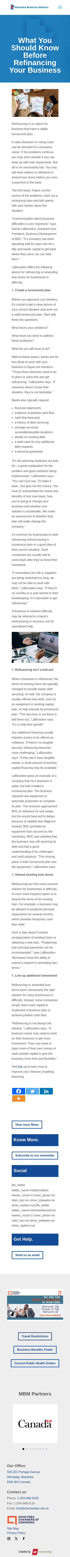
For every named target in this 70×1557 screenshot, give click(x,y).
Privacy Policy (16, 1533)
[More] (18, 1098)
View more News (27, 1124)
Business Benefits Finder (35, 1349)
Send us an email (27, 1255)
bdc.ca (22, 1066)
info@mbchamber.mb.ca (32, 1508)
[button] (35, 1305)
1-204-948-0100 (28, 1498)
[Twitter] (32, 1091)
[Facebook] (18, 1091)
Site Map (13, 1528)
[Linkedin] (46, 1091)
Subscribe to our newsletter (35, 1155)
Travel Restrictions (35, 1336)
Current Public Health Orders (35, 1363)
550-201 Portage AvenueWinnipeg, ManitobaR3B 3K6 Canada (23, 1477)
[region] (35, 1305)
